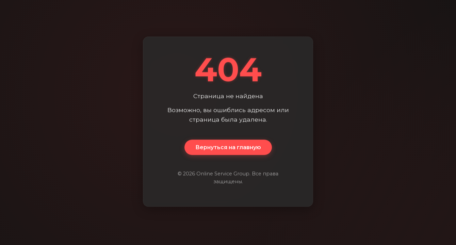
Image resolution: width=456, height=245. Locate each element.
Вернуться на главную (228, 147)
